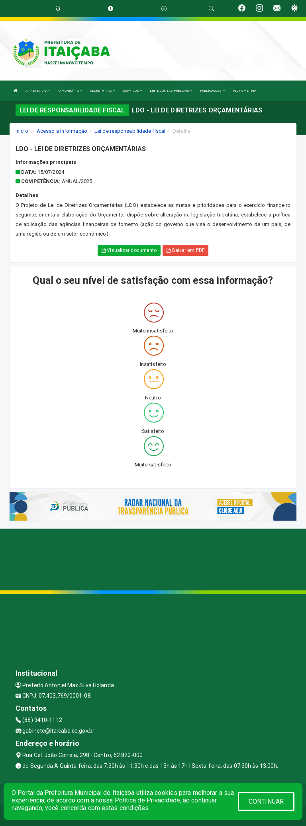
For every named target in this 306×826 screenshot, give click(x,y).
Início (22, 131)
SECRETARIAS (102, 90)
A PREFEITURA (38, 90)
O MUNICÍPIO (70, 90)
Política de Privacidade (147, 800)
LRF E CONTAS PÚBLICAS (171, 90)
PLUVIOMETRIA (244, 90)
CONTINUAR (266, 801)
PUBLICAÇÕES (212, 90)
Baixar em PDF (185, 250)
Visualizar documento (129, 250)
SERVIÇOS (132, 90)
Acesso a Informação (62, 131)
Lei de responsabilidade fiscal (129, 131)
